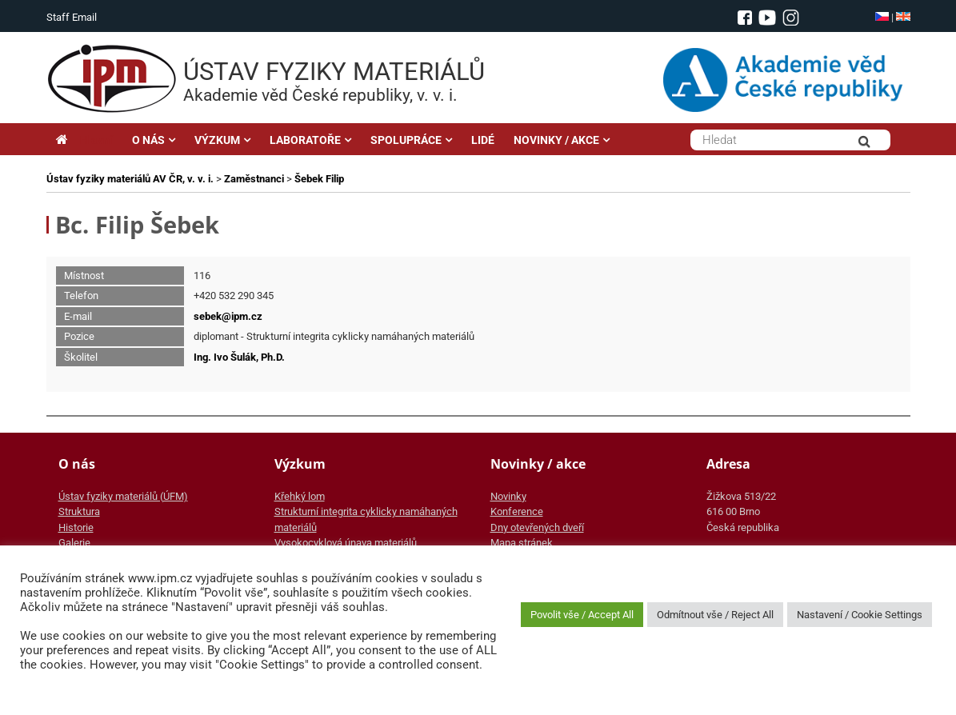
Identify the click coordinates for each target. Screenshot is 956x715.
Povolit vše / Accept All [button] (582, 615)
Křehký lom (299, 496)
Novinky (508, 496)
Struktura (79, 511)
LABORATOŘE (305, 140)
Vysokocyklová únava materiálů (345, 543)
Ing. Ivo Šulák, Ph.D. (239, 357)
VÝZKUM (217, 140)
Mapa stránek (521, 543)
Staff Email (71, 17)
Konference (516, 511)
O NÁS (148, 140)
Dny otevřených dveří (537, 527)
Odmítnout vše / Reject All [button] (715, 615)
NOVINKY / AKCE (556, 140)
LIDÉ (482, 140)
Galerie (74, 543)
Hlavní (84, 140)
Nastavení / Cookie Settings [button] (859, 615)
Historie (76, 527)
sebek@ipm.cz (228, 316)
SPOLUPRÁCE (406, 140)
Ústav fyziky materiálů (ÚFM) (123, 496)
